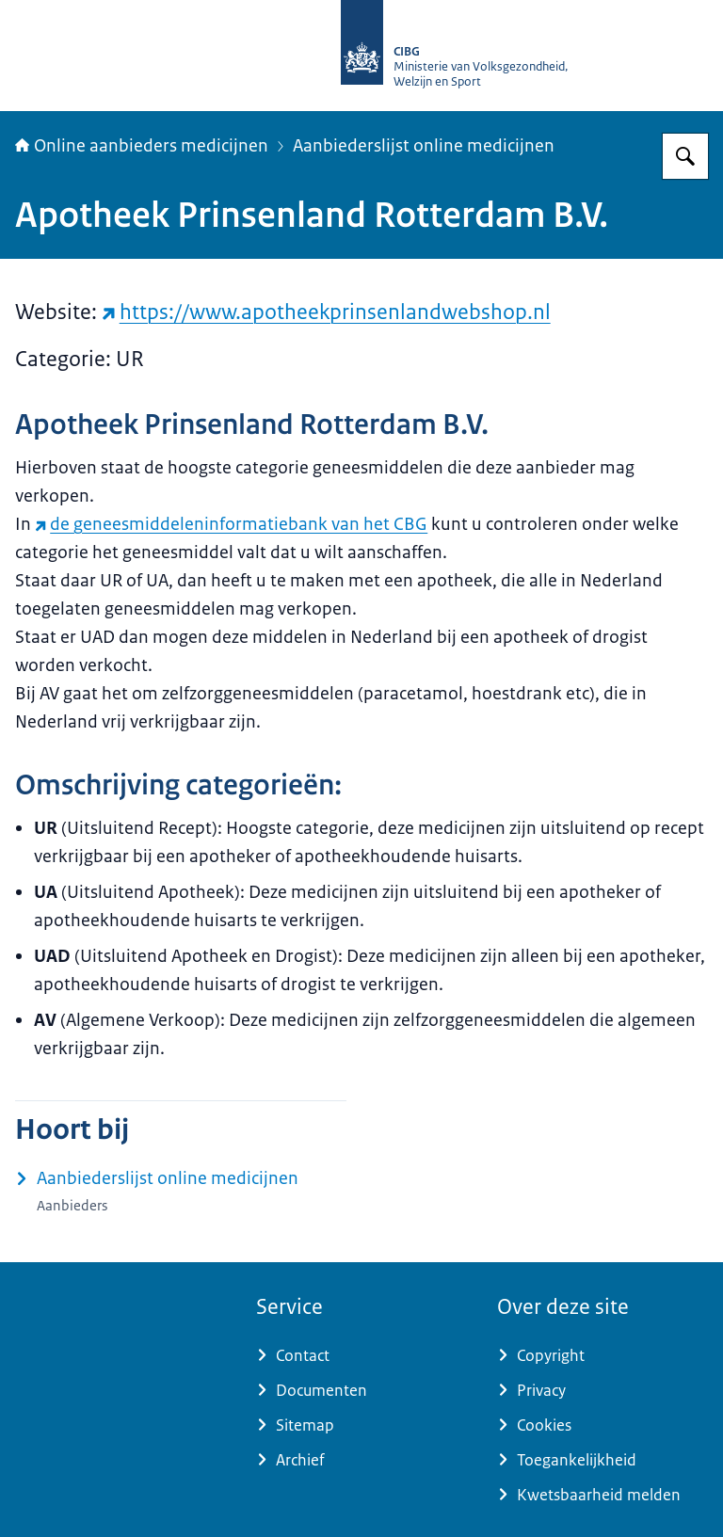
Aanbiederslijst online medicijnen (423, 146)
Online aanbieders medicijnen (141, 146)
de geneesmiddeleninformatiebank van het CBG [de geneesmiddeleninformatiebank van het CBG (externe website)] (231, 524)
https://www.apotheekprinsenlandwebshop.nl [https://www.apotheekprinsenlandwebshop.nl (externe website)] (326, 312)
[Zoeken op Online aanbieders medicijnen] (685, 156)
